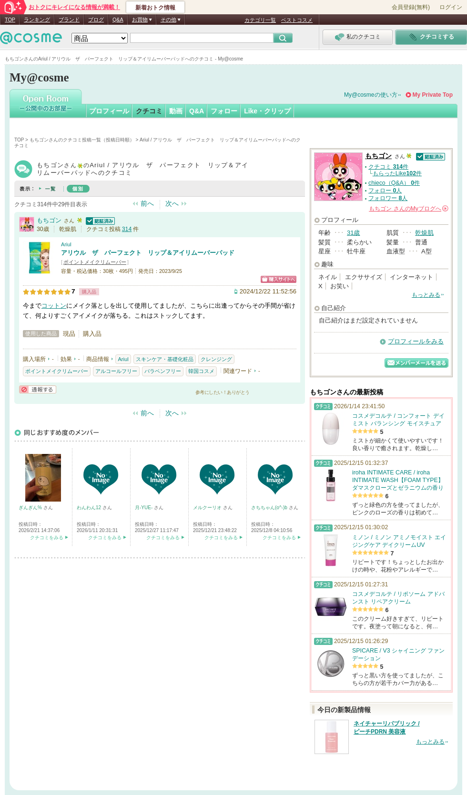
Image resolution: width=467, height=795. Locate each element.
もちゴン (49, 220)
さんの (408, 208)
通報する (37, 389)
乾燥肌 (424, 232)
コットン (53, 305)
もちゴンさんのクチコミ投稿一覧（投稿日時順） (82, 139)
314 (127, 229)
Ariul (66, 244)
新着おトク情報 (155, 7)
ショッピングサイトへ (278, 279)
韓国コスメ (201, 371)
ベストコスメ (297, 20)
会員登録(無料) (411, 7)
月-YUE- (144, 507)
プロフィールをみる (416, 341)
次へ (172, 203)
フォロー (224, 111)
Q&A (117, 19)
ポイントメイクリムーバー (94, 262)
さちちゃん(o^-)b (270, 507)
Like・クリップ (267, 111)
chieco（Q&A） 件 (394, 183)
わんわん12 (89, 507)
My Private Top (433, 94)
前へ (147, 203)
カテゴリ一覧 (260, 20)
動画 (176, 111)
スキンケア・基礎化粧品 (164, 359)
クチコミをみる (46, 537)
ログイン (450, 7)
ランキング (37, 19)
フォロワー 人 (387, 198)
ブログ (96, 19)
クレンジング (216, 359)
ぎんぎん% (31, 507)
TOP (10, 19)
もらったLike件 (397, 173)
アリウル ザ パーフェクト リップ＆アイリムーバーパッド (147, 252)
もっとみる (426, 295)
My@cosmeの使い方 (370, 94)
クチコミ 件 (388, 166)
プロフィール (109, 111)
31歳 (353, 232)
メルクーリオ (208, 507)
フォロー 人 (385, 190)
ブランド (69, 19)
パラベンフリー (162, 371)
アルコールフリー (116, 371)
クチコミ (149, 111)
